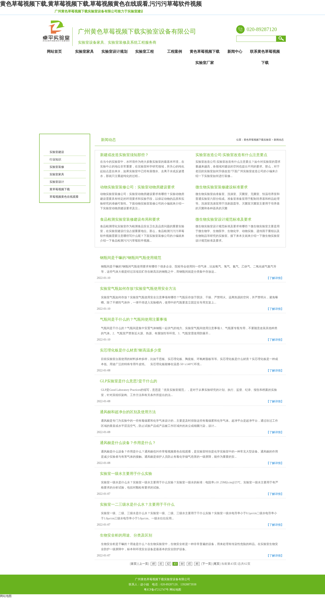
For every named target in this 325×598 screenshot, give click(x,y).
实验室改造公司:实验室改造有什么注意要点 (231, 155)
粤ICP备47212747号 (156, 589)
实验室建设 (57, 152)
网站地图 (175, 589)
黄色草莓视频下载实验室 (257, 139)
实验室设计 (57, 181)
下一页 (206, 563)
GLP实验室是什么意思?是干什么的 (128, 381)
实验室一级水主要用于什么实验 (126, 474)
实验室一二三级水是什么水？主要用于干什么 (137, 504)
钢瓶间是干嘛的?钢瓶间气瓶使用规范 (130, 258)
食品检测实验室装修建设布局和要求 (130, 219)
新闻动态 (279, 139)
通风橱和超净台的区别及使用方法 (128, 412)
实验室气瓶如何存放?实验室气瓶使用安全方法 (138, 288)
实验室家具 (57, 174)
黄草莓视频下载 (60, 189)
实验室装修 (57, 166)
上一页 (143, 563)
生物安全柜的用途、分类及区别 (126, 535)
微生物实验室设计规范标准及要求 (223, 219)
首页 (134, 563)
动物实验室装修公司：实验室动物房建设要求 (137, 187)
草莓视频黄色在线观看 (64, 196)
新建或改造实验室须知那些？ (124, 155)
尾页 (216, 563)
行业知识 (55, 159)
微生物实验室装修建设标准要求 (221, 187)
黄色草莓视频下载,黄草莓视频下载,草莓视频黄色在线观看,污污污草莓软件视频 (101, 4)
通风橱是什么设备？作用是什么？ (128, 443)
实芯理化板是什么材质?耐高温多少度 (130, 350)
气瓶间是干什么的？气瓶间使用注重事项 (133, 319)
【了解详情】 (275, 278)
